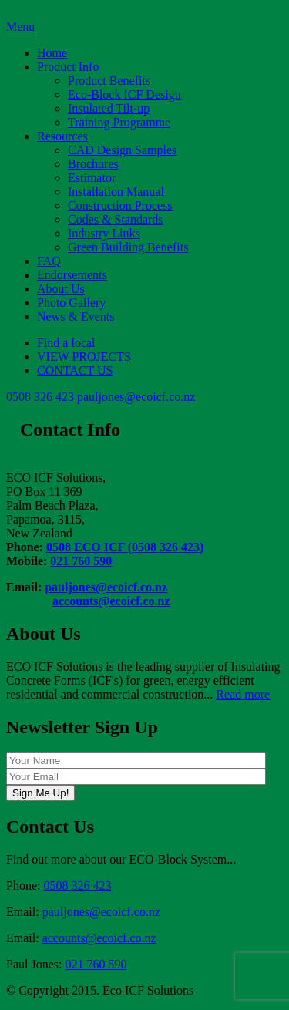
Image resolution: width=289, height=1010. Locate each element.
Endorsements (72, 274)
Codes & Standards (115, 219)
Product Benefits (109, 80)
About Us (61, 288)
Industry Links (104, 233)
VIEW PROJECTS (84, 356)
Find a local (66, 342)
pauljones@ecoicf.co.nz (136, 396)
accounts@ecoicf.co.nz (111, 601)
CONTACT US (75, 370)
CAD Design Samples (122, 150)
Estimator (92, 177)
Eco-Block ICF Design (124, 94)
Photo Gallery (71, 302)
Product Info (68, 66)
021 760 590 (81, 560)
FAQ (49, 261)
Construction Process (120, 205)
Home (52, 52)
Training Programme (119, 122)
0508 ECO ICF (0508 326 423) (124, 547)
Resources (62, 136)
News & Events (75, 316)
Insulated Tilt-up (109, 108)
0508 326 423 (40, 396)
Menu (20, 26)
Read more (243, 694)
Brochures (93, 163)
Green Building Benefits (128, 247)
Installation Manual (116, 191)
